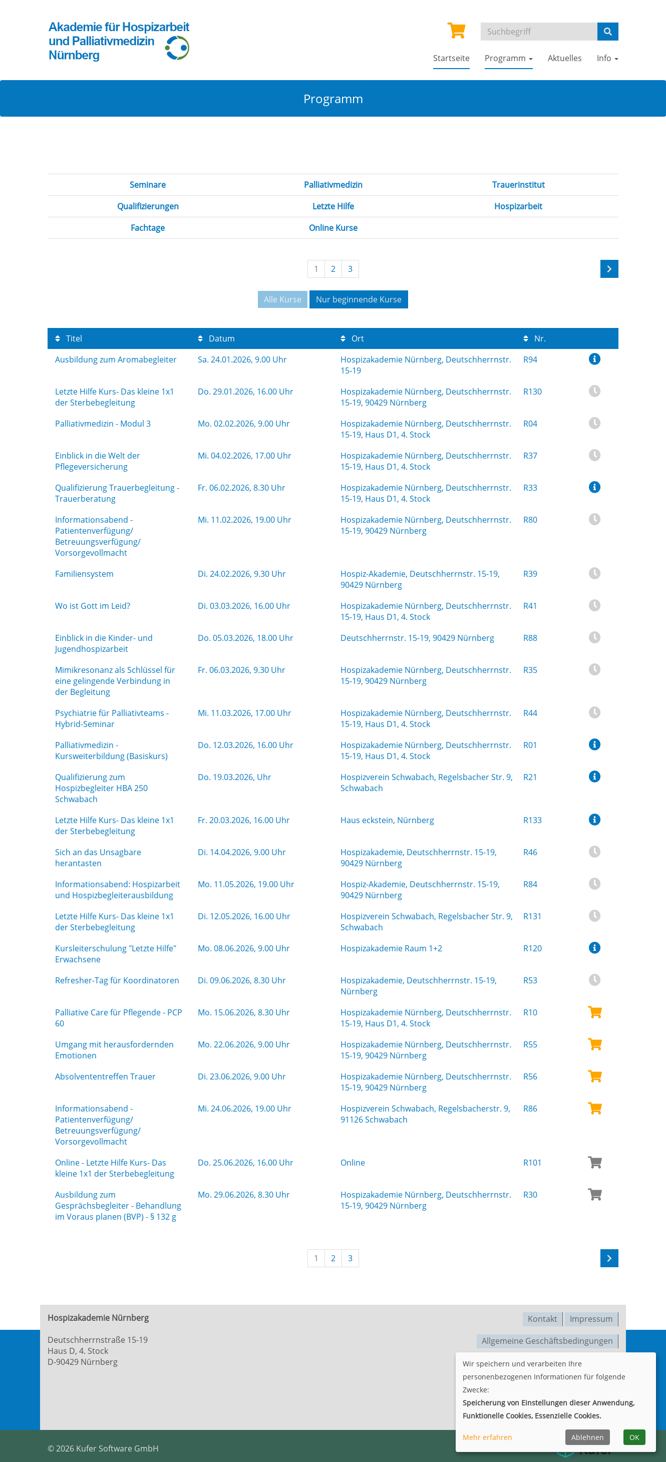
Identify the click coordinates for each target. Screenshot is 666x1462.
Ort (352, 337)
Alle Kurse (282, 299)
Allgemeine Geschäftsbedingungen (547, 1338)
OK (634, 1437)
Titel (68, 337)
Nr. (534, 337)
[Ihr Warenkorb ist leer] (457, 33)
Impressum (591, 1317)
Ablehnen (587, 1437)
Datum (216, 337)
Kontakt (542, 1317)
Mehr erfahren (487, 1437)
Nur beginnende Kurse (359, 299)
